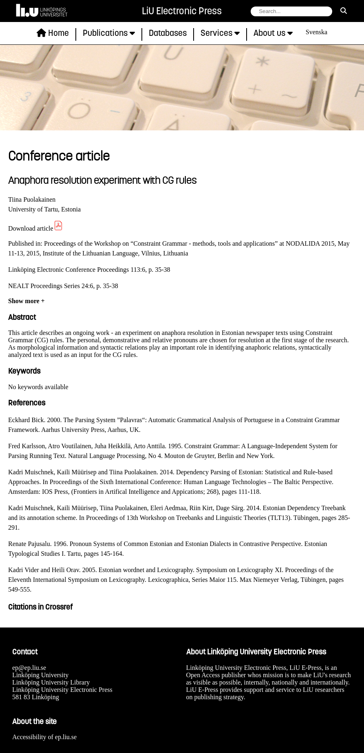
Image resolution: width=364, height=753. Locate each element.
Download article (35, 228)
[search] (343, 11)
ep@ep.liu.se (29, 667)
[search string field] (291, 11)
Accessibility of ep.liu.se (44, 736)
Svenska (316, 32)
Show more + (26, 300)
